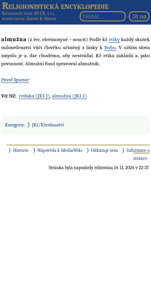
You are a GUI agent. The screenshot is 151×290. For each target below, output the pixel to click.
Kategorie (14, 125)
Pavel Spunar (15, 80)
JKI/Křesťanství (48, 125)
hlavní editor (13, 18)
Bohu (110, 47)
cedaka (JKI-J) (34, 96)
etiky (114, 39)
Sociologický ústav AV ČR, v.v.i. (28, 13)
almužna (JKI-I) (69, 96)
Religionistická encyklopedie (55, 5)
